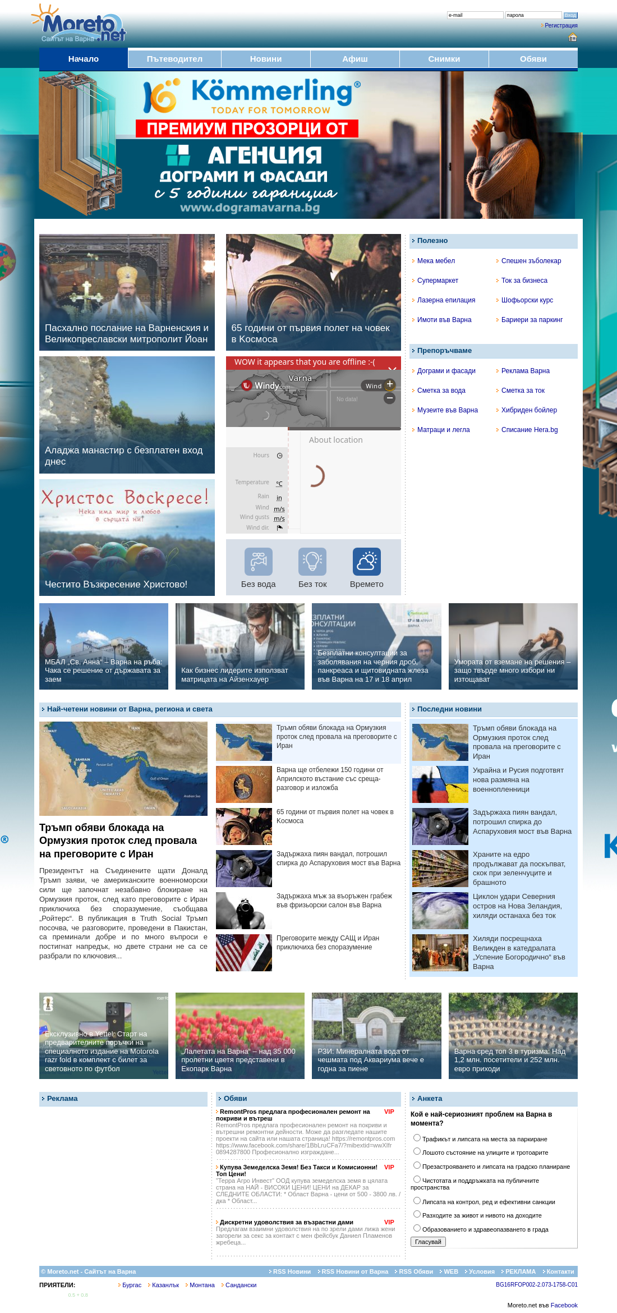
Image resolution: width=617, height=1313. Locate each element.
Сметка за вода (439, 390)
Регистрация (561, 25)
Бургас (129, 1285)
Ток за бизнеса (521, 280)
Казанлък (163, 1285)
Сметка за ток (520, 390)
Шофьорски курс (524, 300)
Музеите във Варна (445, 410)
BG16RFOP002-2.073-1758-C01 (537, 1285)
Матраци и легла (441, 430)
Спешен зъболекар (528, 261)
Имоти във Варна (442, 320)
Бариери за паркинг (529, 320)
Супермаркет (435, 280)
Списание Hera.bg (527, 430)
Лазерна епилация (443, 300)
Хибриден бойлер (526, 410)
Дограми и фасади (444, 371)
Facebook (564, 1305)
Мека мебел (433, 261)
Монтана (200, 1285)
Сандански (239, 1285)
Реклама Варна (523, 371)
